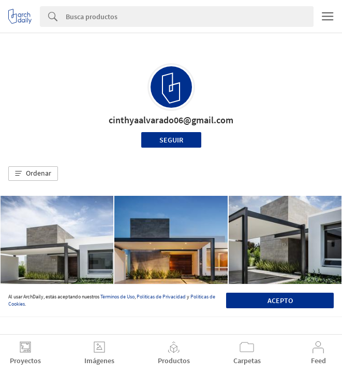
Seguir (171, 140)
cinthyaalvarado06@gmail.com (171, 120)
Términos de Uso (117, 296)
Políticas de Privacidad (161, 296)
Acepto (280, 300)
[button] (33, 173)
